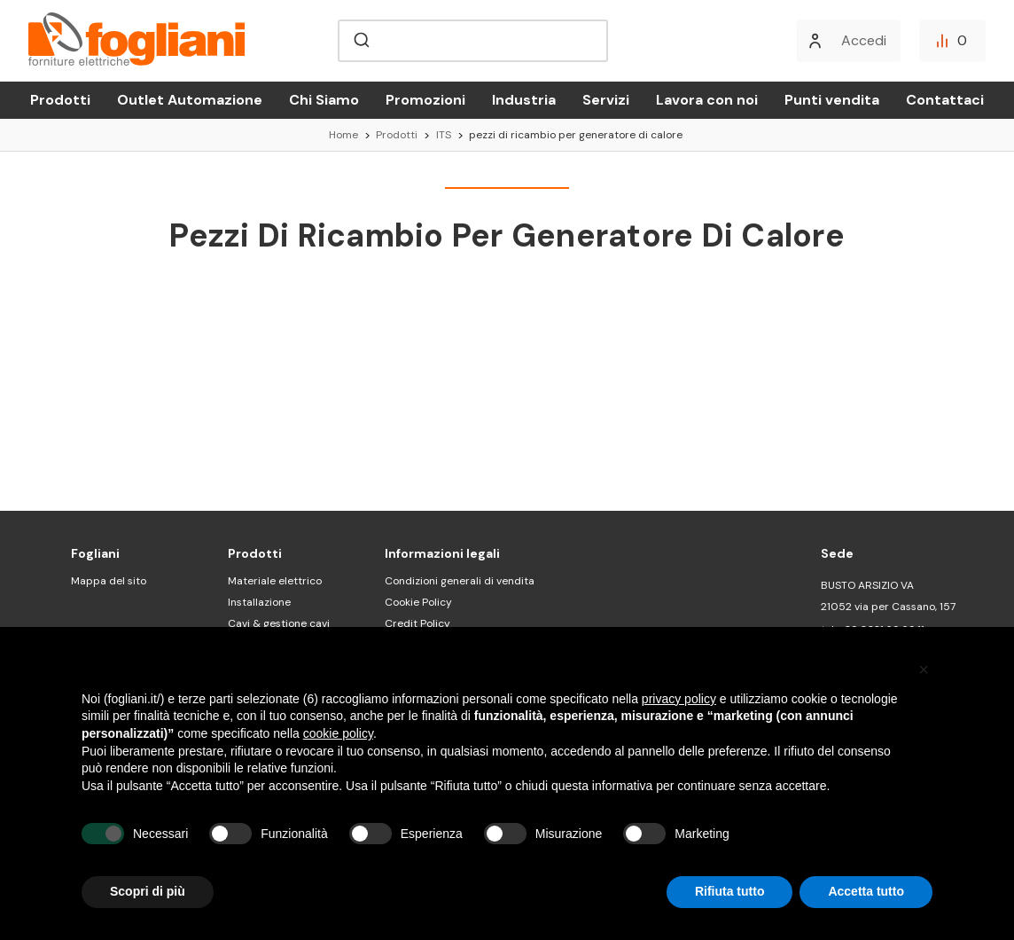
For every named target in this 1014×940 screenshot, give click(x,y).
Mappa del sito (108, 581)
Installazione (259, 602)
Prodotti (60, 99)
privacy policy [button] (679, 699)
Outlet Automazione (189, 99)
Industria (524, 99)
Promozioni (425, 99)
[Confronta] (952, 41)
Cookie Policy (418, 602)
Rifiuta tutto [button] (730, 891)
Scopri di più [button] (147, 891)
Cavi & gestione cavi (279, 623)
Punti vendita (831, 99)
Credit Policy (417, 623)
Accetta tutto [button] (866, 891)
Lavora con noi (707, 99)
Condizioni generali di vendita (459, 581)
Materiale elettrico (275, 581)
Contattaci (945, 99)
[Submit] (360, 40)
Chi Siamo (324, 99)
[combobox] (473, 41)
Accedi (863, 40)
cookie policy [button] (338, 733)
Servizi (605, 99)
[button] (923, 669)
